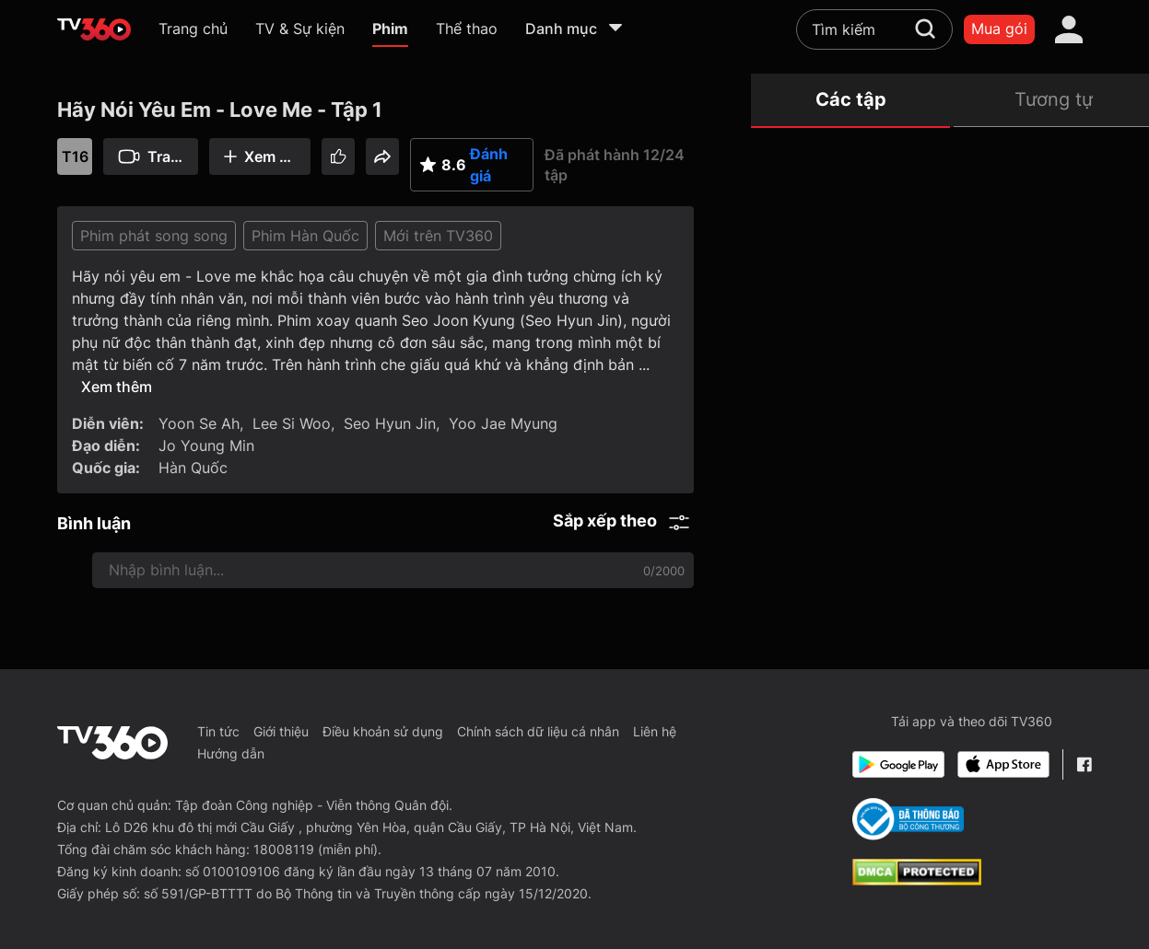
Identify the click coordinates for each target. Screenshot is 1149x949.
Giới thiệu (281, 731)
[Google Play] (898, 764)
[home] (94, 29)
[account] (1069, 29)
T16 (75, 156)
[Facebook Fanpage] (1084, 764)
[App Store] (1003, 764)
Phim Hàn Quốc (305, 235)
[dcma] (916, 880)
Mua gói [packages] (999, 28)
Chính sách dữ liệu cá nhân (538, 731)
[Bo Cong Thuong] (908, 819)
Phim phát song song (154, 235)
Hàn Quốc (193, 467)
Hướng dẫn (230, 753)
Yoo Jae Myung (503, 423)
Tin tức (218, 731)
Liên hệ (654, 731)
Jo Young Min (206, 445)
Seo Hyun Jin (390, 423)
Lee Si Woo (291, 423)
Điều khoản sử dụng (382, 731)
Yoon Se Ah (199, 423)
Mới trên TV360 (438, 235)
